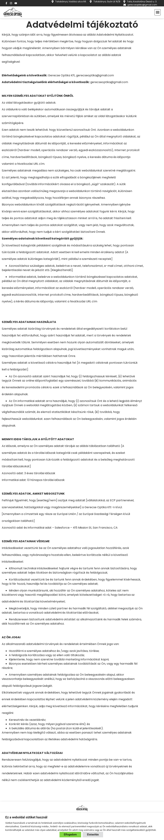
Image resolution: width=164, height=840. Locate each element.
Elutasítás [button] (93, 834)
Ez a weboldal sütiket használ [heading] (26, 817)
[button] (157, 12)
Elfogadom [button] (70, 834)
